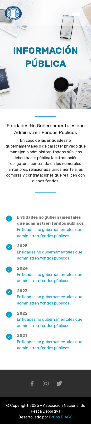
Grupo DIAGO (61, 417)
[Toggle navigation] (76, 13)
